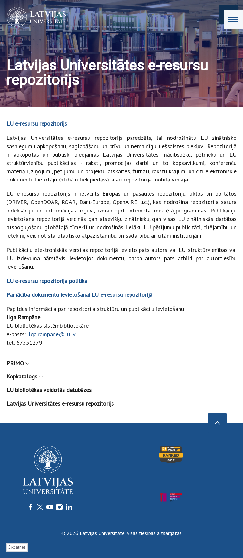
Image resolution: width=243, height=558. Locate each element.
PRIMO (17, 363)
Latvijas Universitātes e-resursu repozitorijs (60, 403)
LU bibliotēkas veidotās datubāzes (49, 390)
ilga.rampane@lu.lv (51, 334)
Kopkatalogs (24, 376)
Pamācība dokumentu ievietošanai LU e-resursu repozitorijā (79, 294)
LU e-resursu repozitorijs (36, 123)
